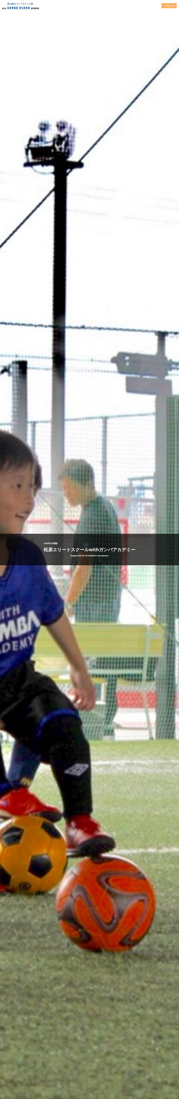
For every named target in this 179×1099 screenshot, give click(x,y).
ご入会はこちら (169, 6)
